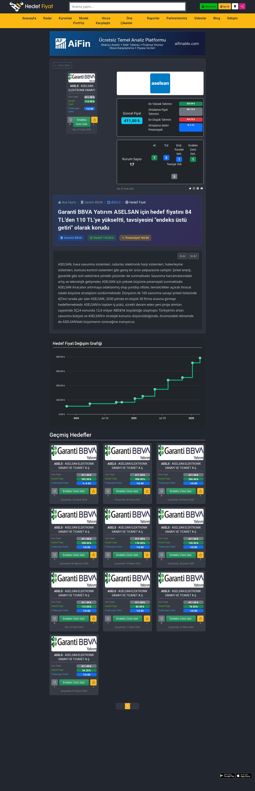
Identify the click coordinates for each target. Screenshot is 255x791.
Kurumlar (65, 18)
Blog (216, 18)
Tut (166, 145)
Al (154, 145)
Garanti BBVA (91, 202)
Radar (47, 18)
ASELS (114, 202)
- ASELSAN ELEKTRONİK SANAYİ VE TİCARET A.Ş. (82, 88)
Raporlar (153, 18)
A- (182, 256)
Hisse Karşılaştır (103, 20)
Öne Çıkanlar (126, 20)
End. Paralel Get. (179, 149)
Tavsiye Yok (174, 164)
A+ (193, 256)
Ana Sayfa (67, 202)
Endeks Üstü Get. (82, 122)
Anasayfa (29, 18)
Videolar (200, 18)
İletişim (232, 18)
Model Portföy (80, 20)
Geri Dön (62, 65)
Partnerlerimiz (177, 18)
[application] (127, 386)
